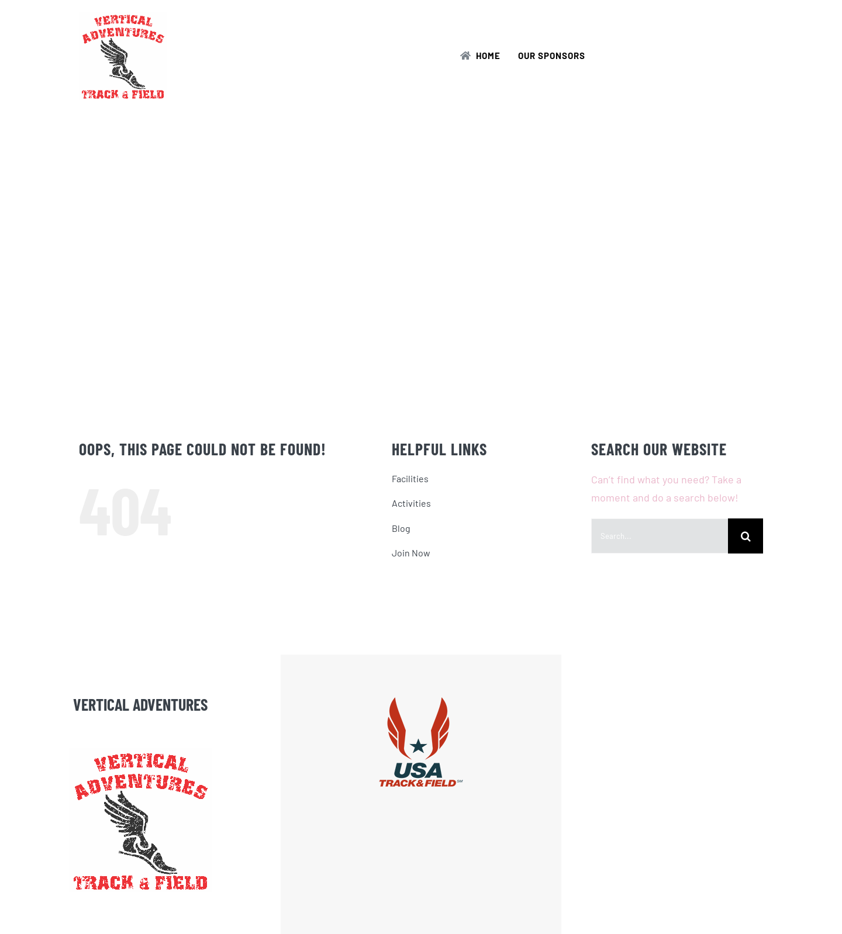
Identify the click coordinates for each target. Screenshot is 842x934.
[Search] (745, 536)
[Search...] (659, 536)
